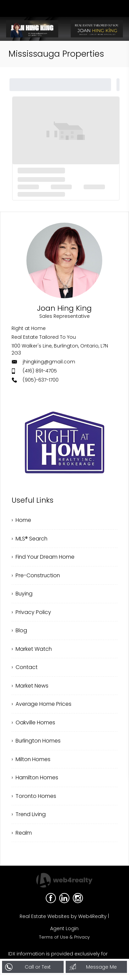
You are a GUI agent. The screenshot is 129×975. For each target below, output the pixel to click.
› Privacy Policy (31, 613)
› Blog (19, 631)
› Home (21, 520)
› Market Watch (32, 650)
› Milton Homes (31, 761)
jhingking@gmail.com (49, 361)
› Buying (22, 594)
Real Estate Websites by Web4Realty (63, 919)
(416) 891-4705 (40, 370)
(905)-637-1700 (41, 380)
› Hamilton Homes (35, 780)
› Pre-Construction (36, 576)
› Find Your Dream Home (43, 557)
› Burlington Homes (37, 743)
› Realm (22, 835)
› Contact (25, 668)
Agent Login (64, 931)
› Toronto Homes (34, 798)
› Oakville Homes (33, 724)
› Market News (30, 687)
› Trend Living (29, 817)
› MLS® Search (30, 538)
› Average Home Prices (41, 705)
